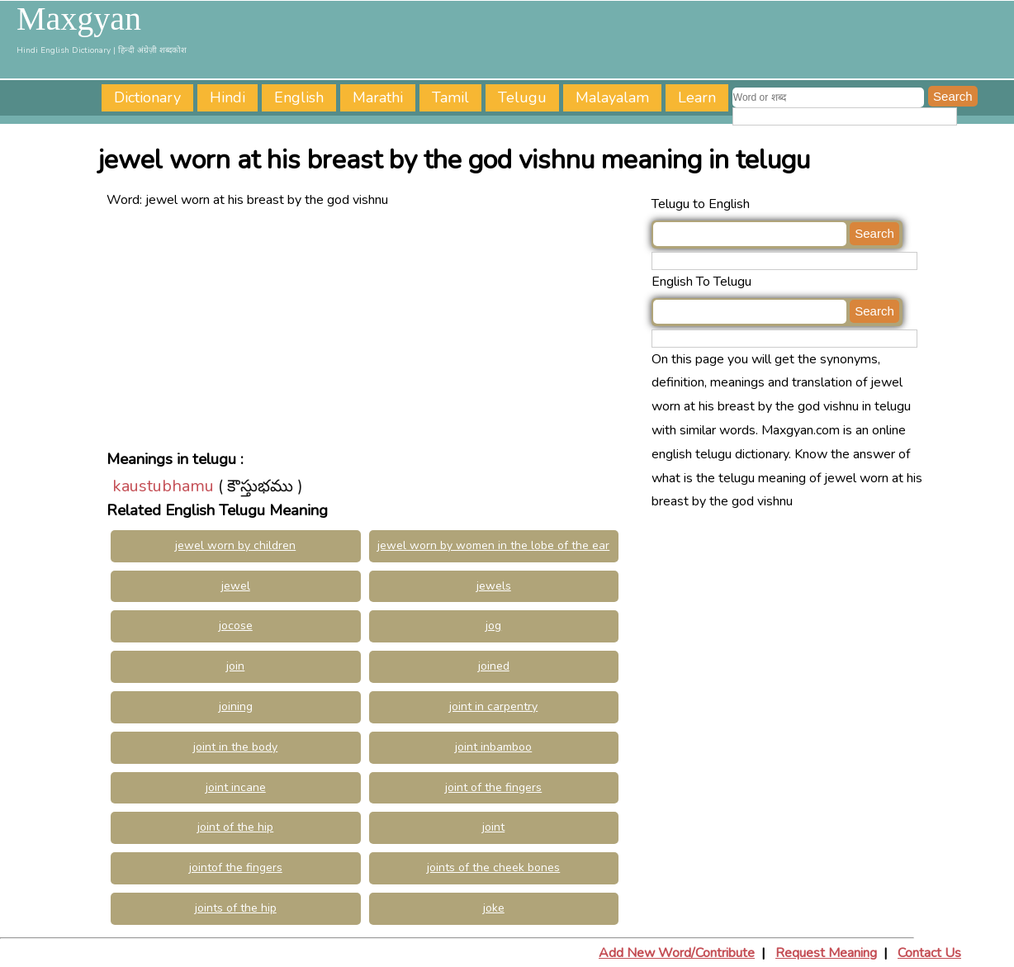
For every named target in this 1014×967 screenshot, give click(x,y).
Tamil (450, 97)
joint (493, 827)
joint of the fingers (493, 787)
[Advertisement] (375, 327)
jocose (236, 625)
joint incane (236, 787)
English (299, 97)
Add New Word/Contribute (677, 953)
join (235, 666)
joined (493, 666)
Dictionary (147, 97)
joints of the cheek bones (493, 867)
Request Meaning (826, 953)
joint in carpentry (493, 706)
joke (494, 908)
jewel (235, 586)
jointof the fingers (235, 867)
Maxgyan (79, 19)
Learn (697, 97)
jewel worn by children (235, 545)
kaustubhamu (163, 486)
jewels (493, 586)
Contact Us (929, 953)
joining (236, 706)
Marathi (378, 97)
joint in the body (235, 747)
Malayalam (612, 97)
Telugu (522, 97)
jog (493, 625)
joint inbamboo (493, 747)
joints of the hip (236, 908)
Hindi (227, 97)
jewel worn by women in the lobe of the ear (493, 545)
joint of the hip (235, 827)
